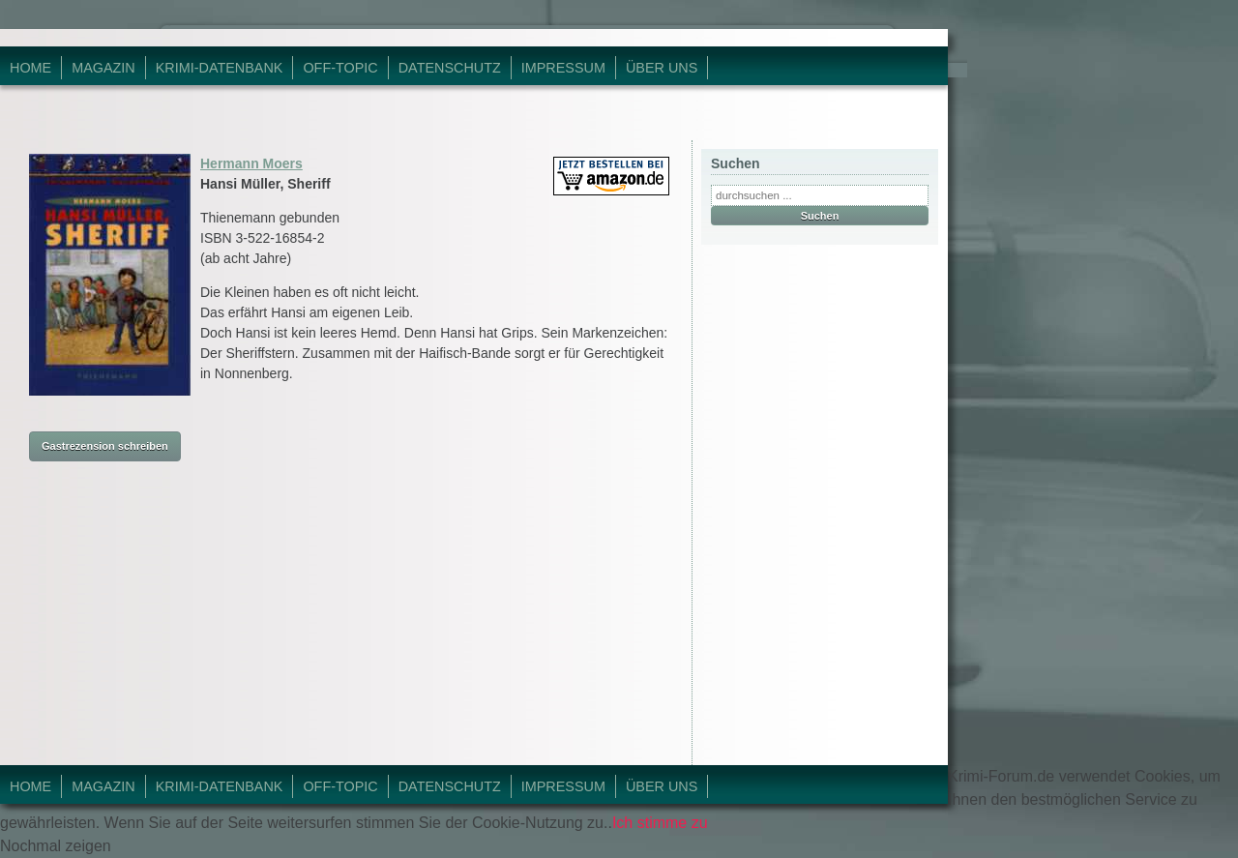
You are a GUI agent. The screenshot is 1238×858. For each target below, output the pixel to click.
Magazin (103, 67)
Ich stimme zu (660, 822)
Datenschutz (449, 67)
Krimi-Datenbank (219, 67)
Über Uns (661, 67)
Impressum (563, 67)
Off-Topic (340, 67)
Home (30, 67)
